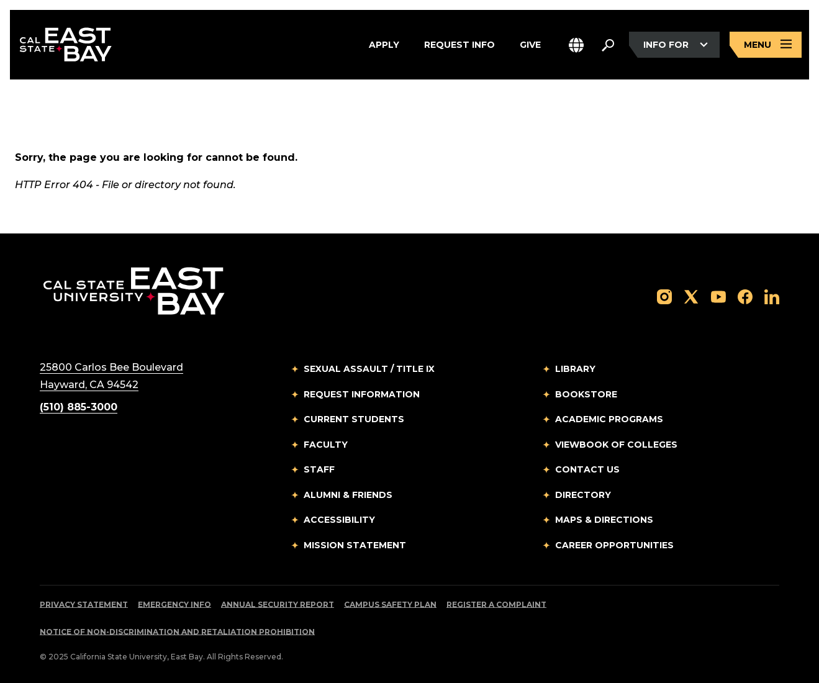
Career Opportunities (614, 545)
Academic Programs (609, 419)
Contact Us (587, 469)
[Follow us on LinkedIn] (771, 296)
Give (530, 44)
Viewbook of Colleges (616, 444)
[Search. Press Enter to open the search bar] (608, 44)
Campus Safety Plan (390, 604)
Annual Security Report (277, 604)
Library (575, 368)
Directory (583, 494)
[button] (576, 45)
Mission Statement (355, 545)
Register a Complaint (496, 604)
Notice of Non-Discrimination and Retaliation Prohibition (177, 631)
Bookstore (586, 394)
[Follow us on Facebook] (745, 296)
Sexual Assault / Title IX (369, 368)
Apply (384, 44)
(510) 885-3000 (78, 407)
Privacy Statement (84, 604)
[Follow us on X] (691, 296)
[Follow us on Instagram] (664, 296)
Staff (319, 469)
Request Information (362, 394)
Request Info (459, 44)
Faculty (326, 444)
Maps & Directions (604, 519)
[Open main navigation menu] (766, 45)
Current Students (354, 419)
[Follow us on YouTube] (718, 296)
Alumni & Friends (348, 494)
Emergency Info (174, 604)
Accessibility (339, 519)
